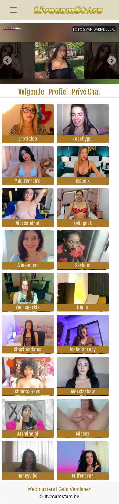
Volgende (31, 91)
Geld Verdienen (75, 489)
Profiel (58, 91)
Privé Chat (86, 91)
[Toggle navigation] (13, 10)
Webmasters (41, 489)
